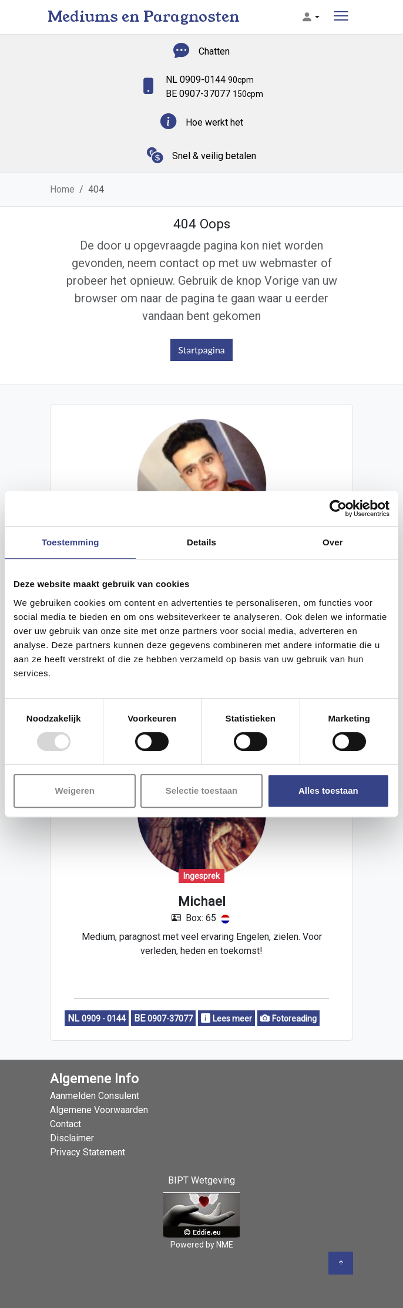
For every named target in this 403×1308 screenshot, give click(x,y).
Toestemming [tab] (70, 542)
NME (224, 1244)
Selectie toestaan (202, 790)
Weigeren (75, 790)
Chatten (214, 51)
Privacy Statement (87, 1152)
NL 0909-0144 (210, 79)
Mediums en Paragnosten (144, 16)
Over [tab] (333, 542)
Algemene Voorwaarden (99, 1109)
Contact (65, 1124)
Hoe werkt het (214, 122)
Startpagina (201, 349)
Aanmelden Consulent (94, 1095)
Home (62, 189)
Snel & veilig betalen (214, 155)
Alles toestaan (328, 790)
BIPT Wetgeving (201, 1180)
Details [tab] (201, 542)
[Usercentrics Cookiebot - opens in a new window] (338, 508)
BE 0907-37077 (214, 93)
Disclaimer (72, 1138)
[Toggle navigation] (341, 17)
